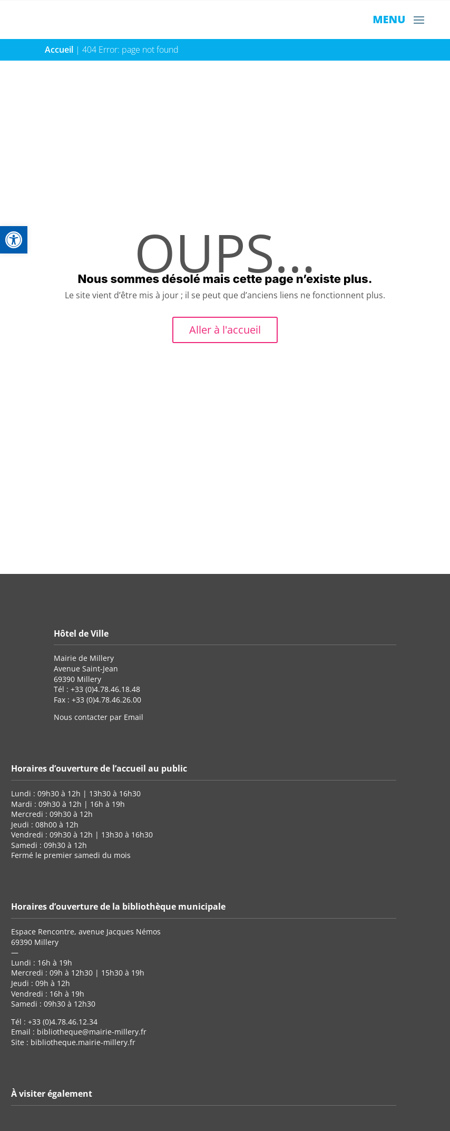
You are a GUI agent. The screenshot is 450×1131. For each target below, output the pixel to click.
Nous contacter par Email (98, 717)
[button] (13, 239)
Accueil (59, 49)
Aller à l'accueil (225, 330)
